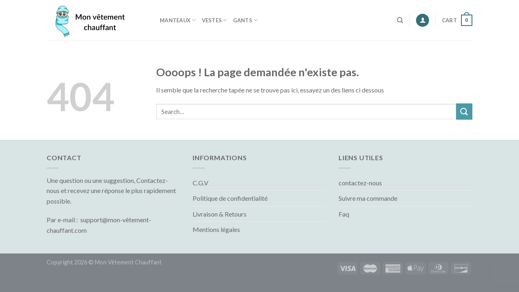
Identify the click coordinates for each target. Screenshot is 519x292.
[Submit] (464, 111)
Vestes (214, 20)
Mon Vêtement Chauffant (128, 262)
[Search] (400, 20)
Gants (245, 20)
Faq (344, 214)
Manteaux (178, 20)
